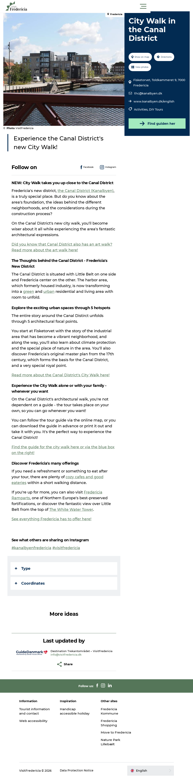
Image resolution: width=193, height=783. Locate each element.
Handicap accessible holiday (77, 711)
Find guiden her (156, 123)
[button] (115, 6)
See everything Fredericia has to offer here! (52, 519)
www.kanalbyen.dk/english (153, 101)
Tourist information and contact (37, 713)
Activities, (141, 109)
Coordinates (31, 583)
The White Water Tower (72, 509)
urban (75, 291)
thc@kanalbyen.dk (148, 93)
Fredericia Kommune (110, 711)
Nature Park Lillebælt (111, 746)
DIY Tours (156, 109)
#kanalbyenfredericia (32, 548)
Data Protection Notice (81, 775)
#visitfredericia (67, 548)
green (54, 291)
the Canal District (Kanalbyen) (86, 190)
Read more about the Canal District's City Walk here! (61, 375)
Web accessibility (38, 725)
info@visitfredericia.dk (66, 654)
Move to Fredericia (109, 734)
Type (23, 568)
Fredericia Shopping (109, 723)
